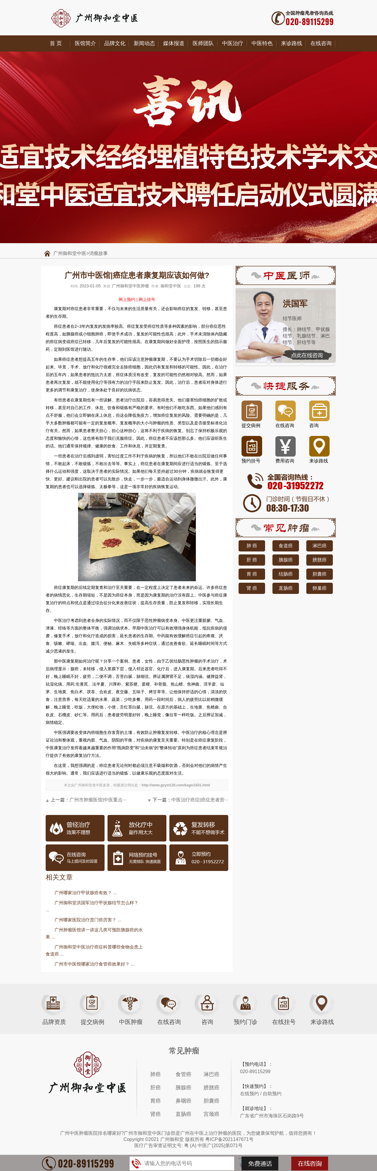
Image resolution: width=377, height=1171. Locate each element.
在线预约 (249, 1093)
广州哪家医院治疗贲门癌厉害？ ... (87, 919)
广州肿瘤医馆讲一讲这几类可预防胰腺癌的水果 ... (94, 933)
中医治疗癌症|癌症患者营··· (200, 799)
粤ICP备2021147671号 (229, 1139)
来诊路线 (291, 43)
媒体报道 (173, 43)
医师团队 (203, 43)
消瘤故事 (98, 253)
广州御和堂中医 (69, 253)
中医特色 (262, 43)
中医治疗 (232, 43)
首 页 (56, 43)
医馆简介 (85, 43)
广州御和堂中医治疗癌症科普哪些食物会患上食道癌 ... (94, 950)
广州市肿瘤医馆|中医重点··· (98, 799)
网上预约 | (128, 299)
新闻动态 (144, 43)
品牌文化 (114, 43)
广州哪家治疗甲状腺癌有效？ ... (85, 892)
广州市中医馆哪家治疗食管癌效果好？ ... (94, 963)
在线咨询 (321, 43)
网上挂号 (147, 299)
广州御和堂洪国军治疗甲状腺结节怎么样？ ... (92, 906)
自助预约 (272, 1093)
